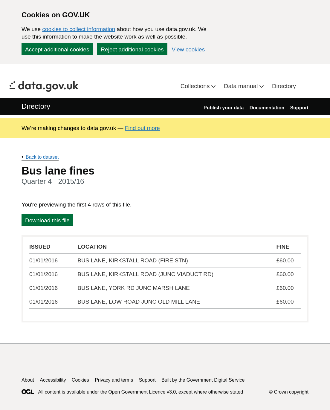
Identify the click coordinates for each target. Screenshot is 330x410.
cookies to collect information (78, 29)
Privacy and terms (114, 380)
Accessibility (53, 380)
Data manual (241, 86)
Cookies (80, 380)
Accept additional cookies (57, 49)
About (28, 380)
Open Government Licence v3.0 (142, 391)
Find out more (142, 128)
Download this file (47, 220)
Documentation (267, 107)
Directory (284, 86)
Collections (196, 86)
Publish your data (224, 107)
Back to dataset (42, 157)
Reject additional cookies (132, 49)
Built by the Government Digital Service (203, 380)
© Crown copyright (288, 391)
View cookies (188, 49)
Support (299, 107)
